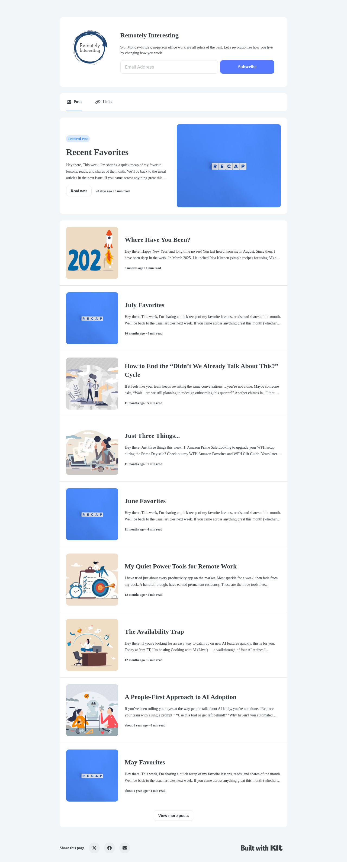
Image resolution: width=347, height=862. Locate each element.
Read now (79, 191)
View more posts (173, 815)
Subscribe (247, 67)
